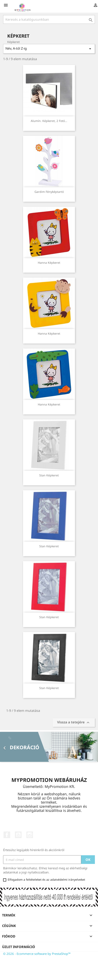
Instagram (29, 834)
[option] (49, 747)
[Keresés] (49, 19)
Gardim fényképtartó (49, 192)
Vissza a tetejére (74, 722)
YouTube (18, 834)
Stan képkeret (49, 475)
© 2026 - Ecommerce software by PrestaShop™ (37, 954)
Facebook (7, 834)
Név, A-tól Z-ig (49, 48)
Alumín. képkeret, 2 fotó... (49, 121)
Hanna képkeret (49, 263)
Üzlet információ (18, 947)
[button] (7, 747)
